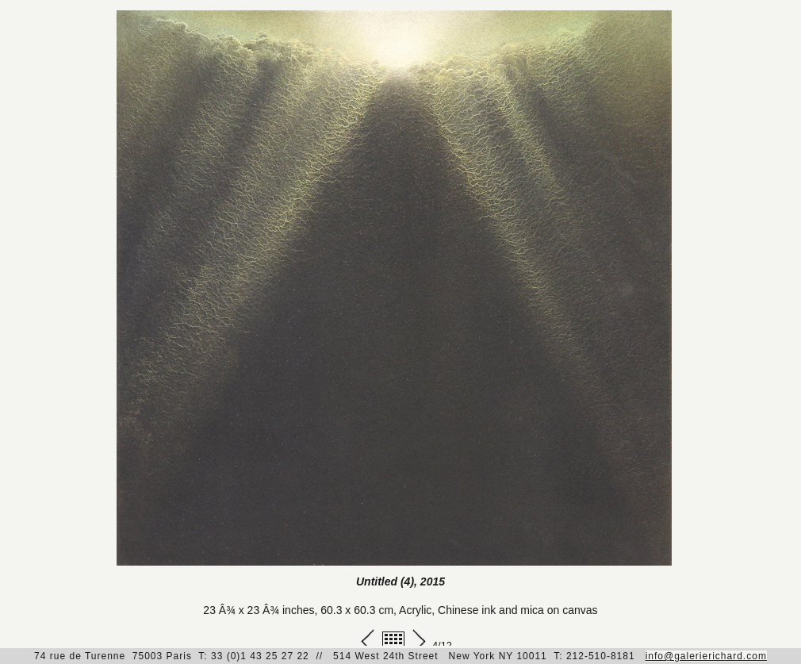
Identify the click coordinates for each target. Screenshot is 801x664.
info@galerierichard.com (706, 656)
